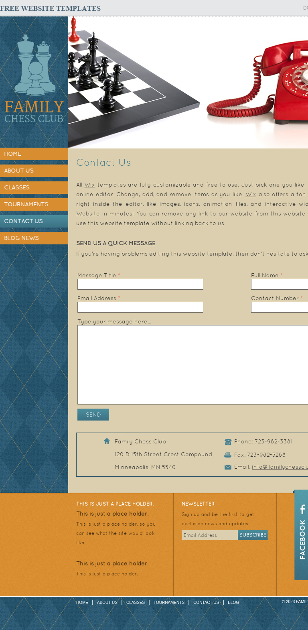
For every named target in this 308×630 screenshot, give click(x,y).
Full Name (267, 275)
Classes (16, 187)
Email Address (98, 298)
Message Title (98, 275)
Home (12, 153)
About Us (18, 170)
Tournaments (26, 204)
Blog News (21, 238)
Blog (233, 602)
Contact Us (23, 221)
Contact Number (277, 298)
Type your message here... (114, 321)
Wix (89, 184)
